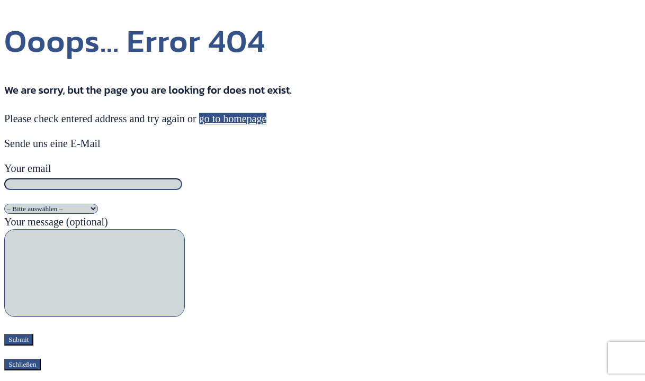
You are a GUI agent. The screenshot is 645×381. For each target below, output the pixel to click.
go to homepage (233, 118)
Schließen (22, 364)
